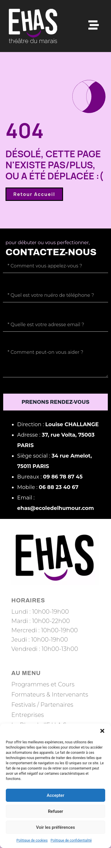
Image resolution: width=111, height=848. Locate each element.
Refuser (55, 811)
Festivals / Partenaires (42, 704)
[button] (102, 731)
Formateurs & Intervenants (49, 694)
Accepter (55, 795)
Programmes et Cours (42, 684)
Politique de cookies (32, 840)
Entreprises (27, 714)
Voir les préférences (55, 827)
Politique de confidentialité (71, 840)
